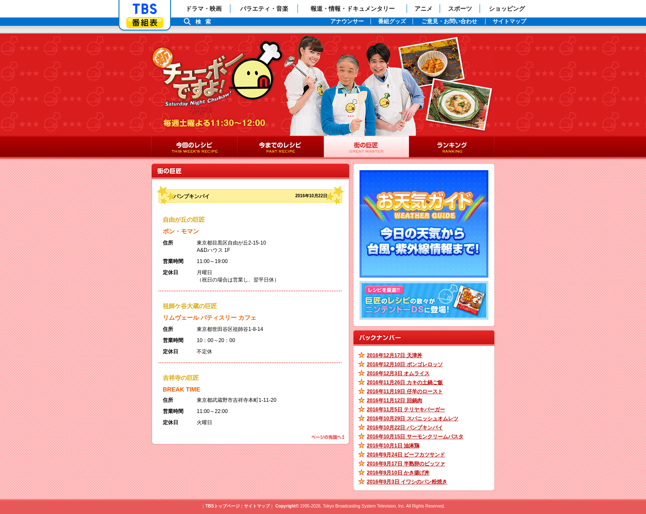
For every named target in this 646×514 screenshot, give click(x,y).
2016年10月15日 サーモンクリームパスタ (415, 437)
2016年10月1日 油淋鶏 (393, 446)
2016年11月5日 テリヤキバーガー (406, 410)
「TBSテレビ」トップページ (144, 9)
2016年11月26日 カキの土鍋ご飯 (405, 382)
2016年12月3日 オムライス (398, 373)
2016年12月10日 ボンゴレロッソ (405, 364)
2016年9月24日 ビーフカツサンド (406, 455)
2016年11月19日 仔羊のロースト (405, 392)
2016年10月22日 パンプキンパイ (405, 428)
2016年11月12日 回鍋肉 (394, 401)
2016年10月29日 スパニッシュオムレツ (412, 419)
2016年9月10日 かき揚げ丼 (398, 473)
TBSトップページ (222, 506)
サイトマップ (257, 506)
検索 (205, 21)
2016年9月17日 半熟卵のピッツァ (406, 464)
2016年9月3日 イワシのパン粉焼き (407, 482)
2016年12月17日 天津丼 (394, 355)
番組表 (144, 22)
